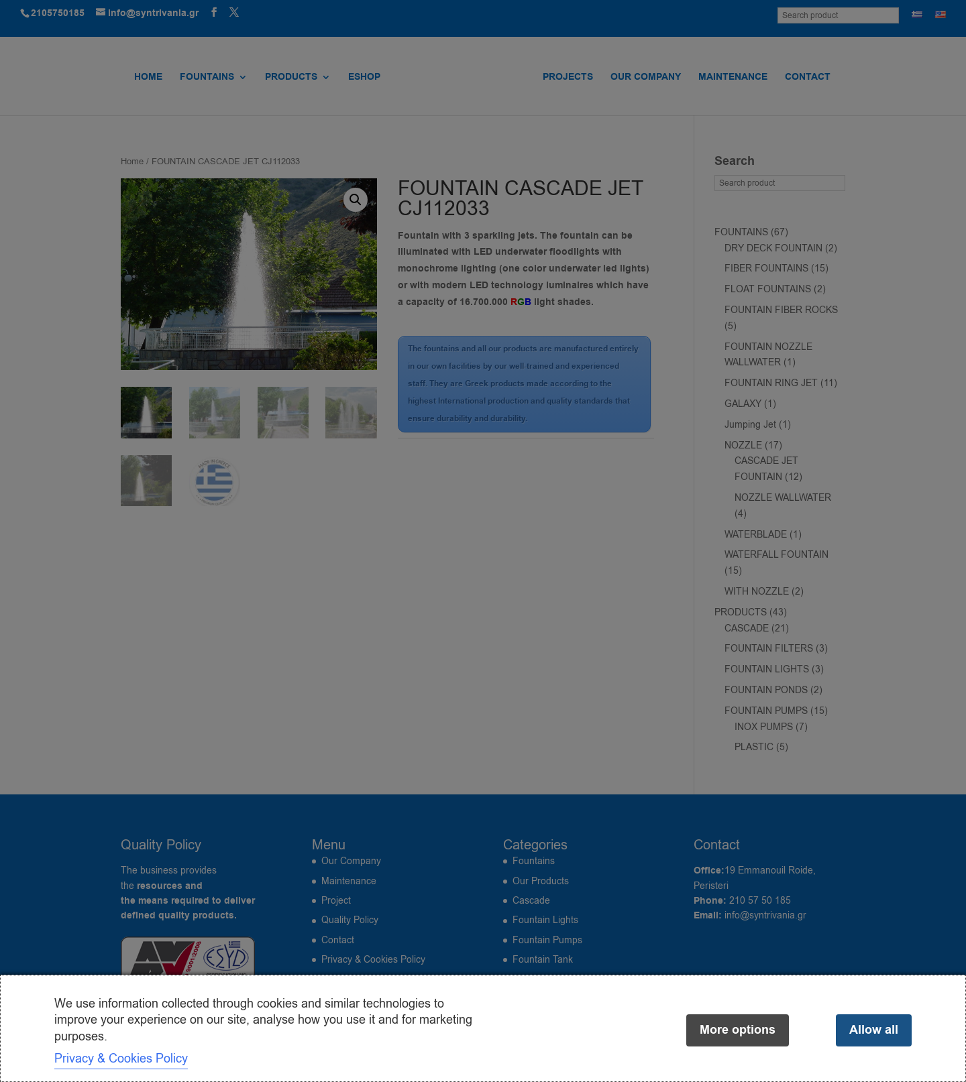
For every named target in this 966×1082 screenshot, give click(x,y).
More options (737, 1030)
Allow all (873, 1030)
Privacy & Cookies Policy (121, 1058)
